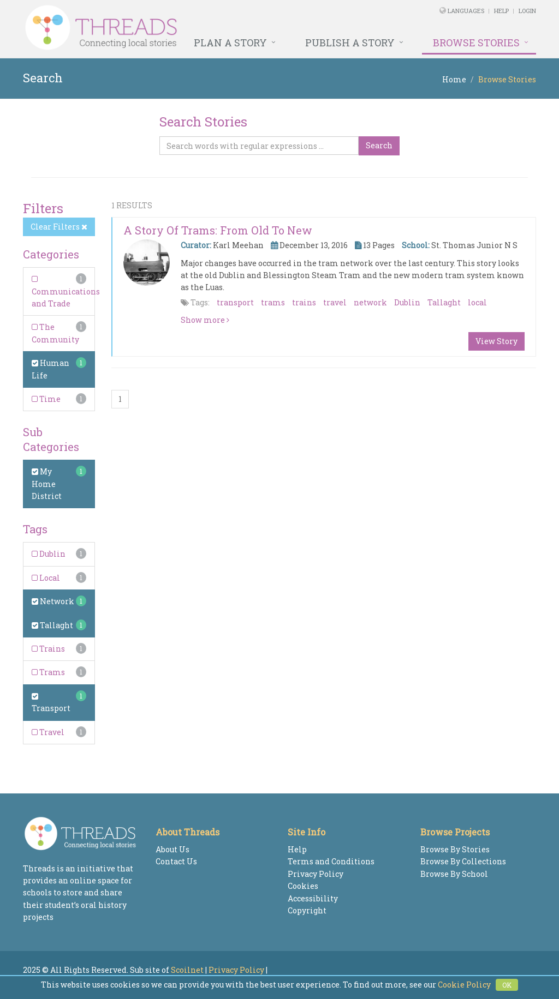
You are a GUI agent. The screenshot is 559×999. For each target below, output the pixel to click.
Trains (48, 648)
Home (454, 79)
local (477, 302)
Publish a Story (350, 42)
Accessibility (313, 898)
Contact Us (176, 861)
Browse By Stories (455, 849)
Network (53, 601)
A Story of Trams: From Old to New (217, 230)
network (370, 302)
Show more (205, 320)
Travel (48, 732)
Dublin (49, 554)
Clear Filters (59, 226)
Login (527, 11)
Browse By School (454, 874)
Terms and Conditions (331, 861)
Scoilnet (187, 970)
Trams (48, 672)
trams (273, 302)
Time (46, 399)
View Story (496, 341)
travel (335, 302)
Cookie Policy (464, 984)
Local (46, 578)
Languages (467, 11)
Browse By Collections (463, 861)
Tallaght (52, 625)
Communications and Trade (66, 292)
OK (507, 984)
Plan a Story (230, 42)
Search (379, 145)
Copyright (307, 910)
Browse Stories (476, 42)
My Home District (47, 483)
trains (304, 302)
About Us (172, 849)
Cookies (303, 886)
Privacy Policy (315, 874)
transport (235, 302)
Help (501, 11)
